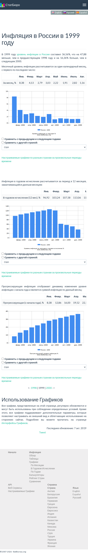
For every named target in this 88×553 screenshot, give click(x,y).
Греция (51, 504)
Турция (51, 536)
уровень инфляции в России (33, 54)
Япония (51, 546)
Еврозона (52, 507)
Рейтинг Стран (36, 478)
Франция (52, 543)
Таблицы (33, 458)
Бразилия (52, 497)
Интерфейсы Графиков (15, 423)
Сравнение (35, 481)
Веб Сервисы (15, 487)
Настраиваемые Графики (21, 491)
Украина (51, 539)
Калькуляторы (36, 474)
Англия (51, 491)
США (50, 533)
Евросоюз (52, 510)
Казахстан (52, 520)
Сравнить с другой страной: (21, 142)
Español (81, 12)
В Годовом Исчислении (43, 468)
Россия (51, 530)
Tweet (42, 432)
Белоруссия (53, 494)
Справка (52, 484)
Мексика (51, 526)
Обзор (32, 455)
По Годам (36, 471)
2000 (49, 387)
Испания (52, 517)
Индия (50, 513)
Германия (52, 500)
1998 (34, 387)
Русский (68, 12)
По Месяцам (37, 465)
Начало (12, 452)
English (56, 12)
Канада (51, 523)
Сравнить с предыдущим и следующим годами (33, 138)
